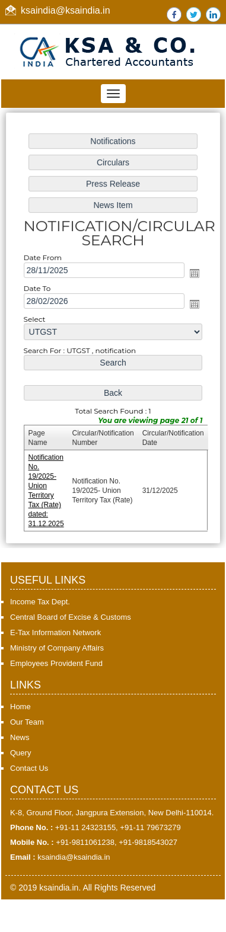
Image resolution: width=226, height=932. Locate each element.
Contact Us (29, 768)
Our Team (27, 722)
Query (20, 752)
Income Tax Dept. (40, 601)
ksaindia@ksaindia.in (65, 10)
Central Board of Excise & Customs (70, 617)
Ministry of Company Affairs (57, 647)
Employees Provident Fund (56, 663)
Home (20, 706)
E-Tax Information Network (55, 632)
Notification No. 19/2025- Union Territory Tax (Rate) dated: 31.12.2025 (47, 486)
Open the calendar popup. (192, 274)
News (20, 737)
